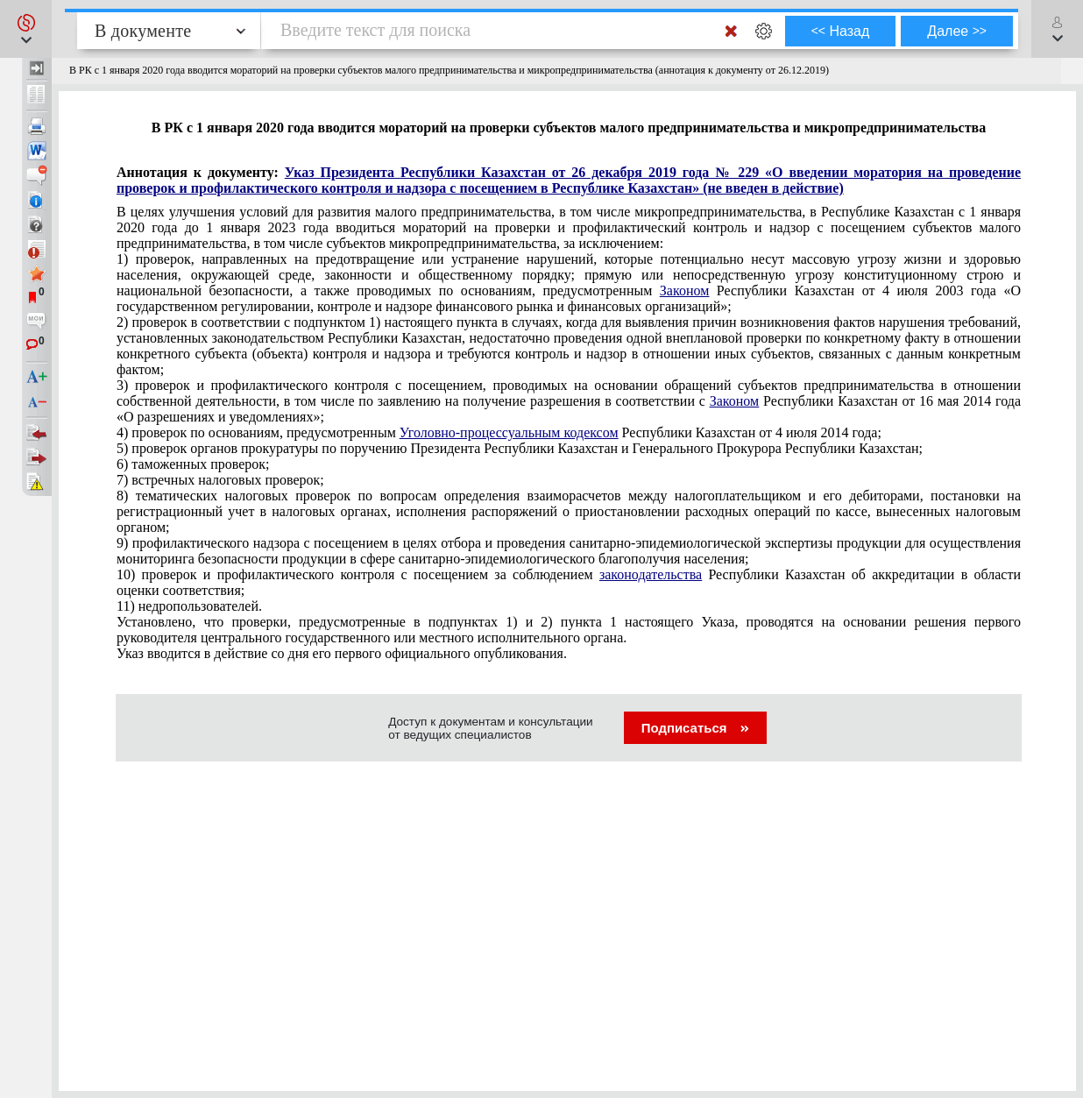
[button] (26, 29)
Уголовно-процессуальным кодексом (509, 432)
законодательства (650, 574)
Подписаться (695, 727)
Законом (684, 290)
